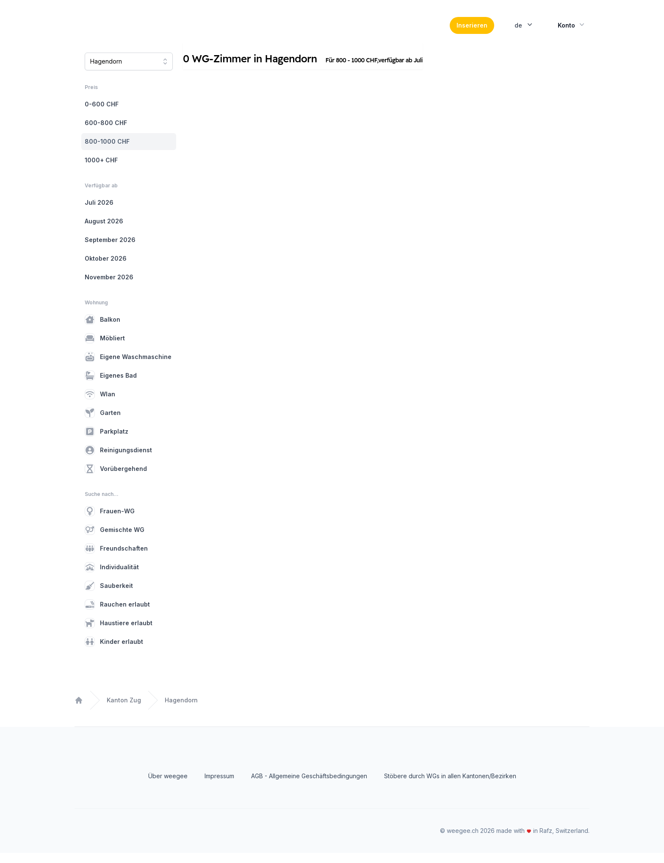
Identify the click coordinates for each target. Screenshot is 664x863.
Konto (572, 29)
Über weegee (168, 786)
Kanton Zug (124, 710)
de (524, 29)
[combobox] (129, 72)
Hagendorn (181, 710)
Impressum (219, 786)
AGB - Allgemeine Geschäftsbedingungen (309, 786)
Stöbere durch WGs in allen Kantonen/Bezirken (450, 786)
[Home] (133, 30)
